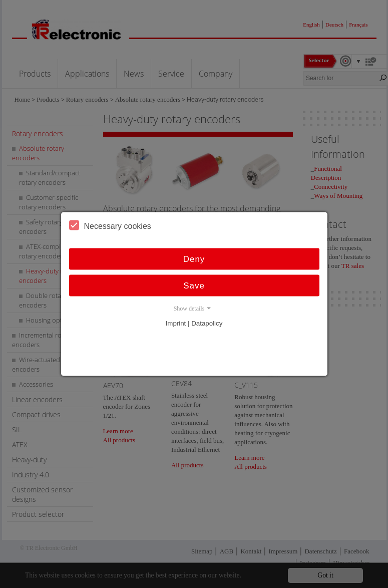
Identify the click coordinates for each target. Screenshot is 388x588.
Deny (194, 259)
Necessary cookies (110, 225)
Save (194, 285)
